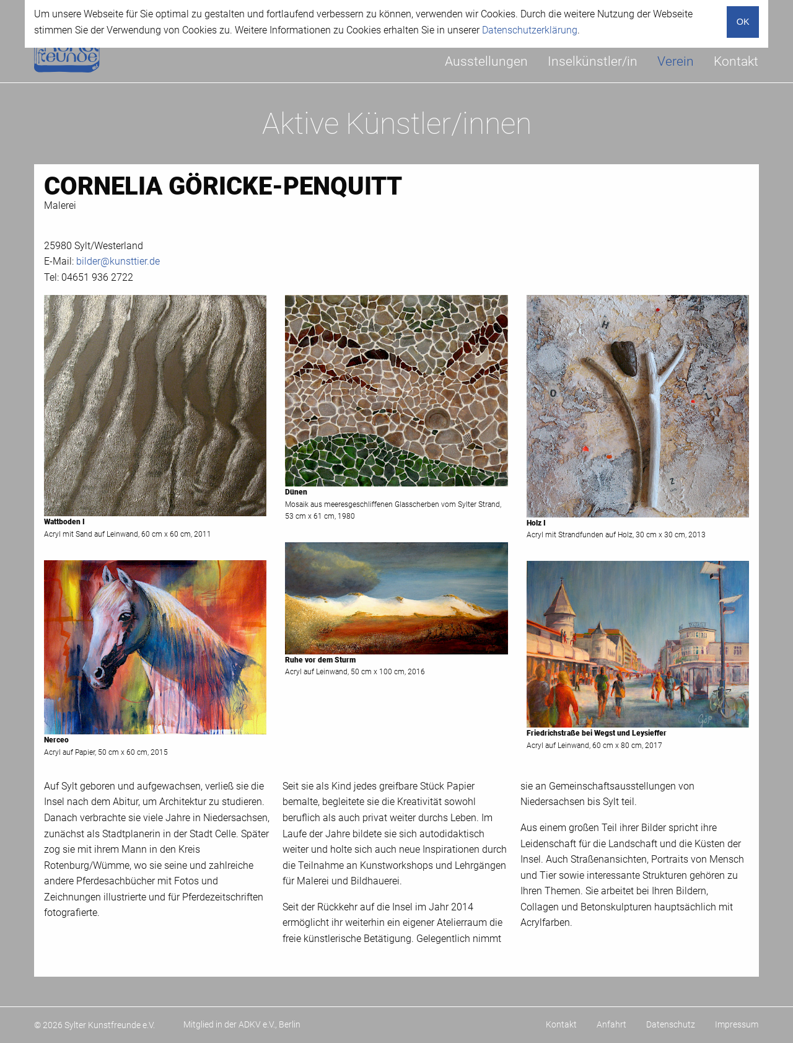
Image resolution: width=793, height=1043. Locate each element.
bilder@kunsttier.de (118, 261)
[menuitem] (486, 62)
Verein (675, 61)
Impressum (736, 1024)
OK (743, 22)
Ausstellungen (486, 61)
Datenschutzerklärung (529, 30)
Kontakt (736, 61)
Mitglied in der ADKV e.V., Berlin (241, 1024)
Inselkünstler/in (592, 61)
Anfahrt (611, 1024)
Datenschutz (670, 1024)
